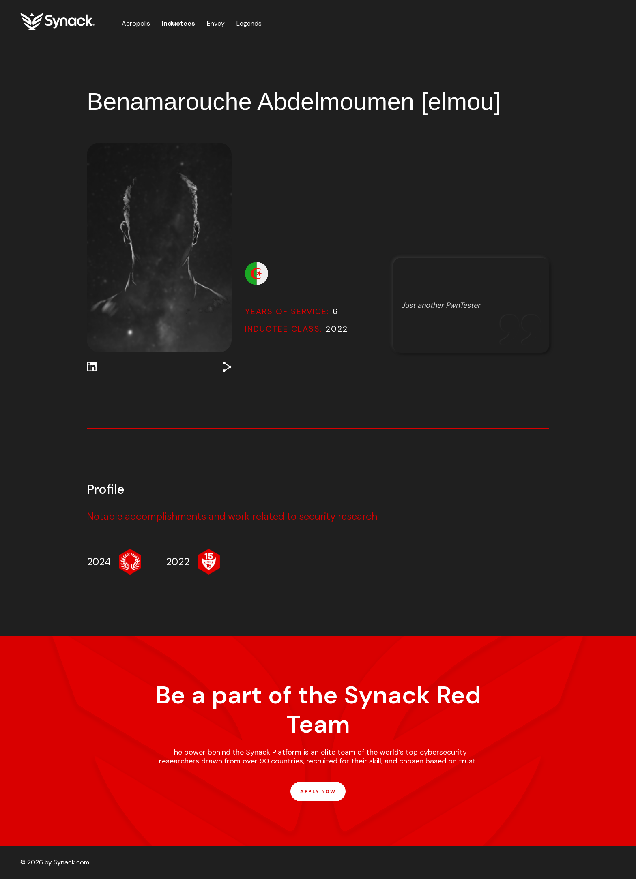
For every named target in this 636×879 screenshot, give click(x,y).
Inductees (178, 23)
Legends (249, 23)
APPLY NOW (317, 791)
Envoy (216, 23)
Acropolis (136, 23)
